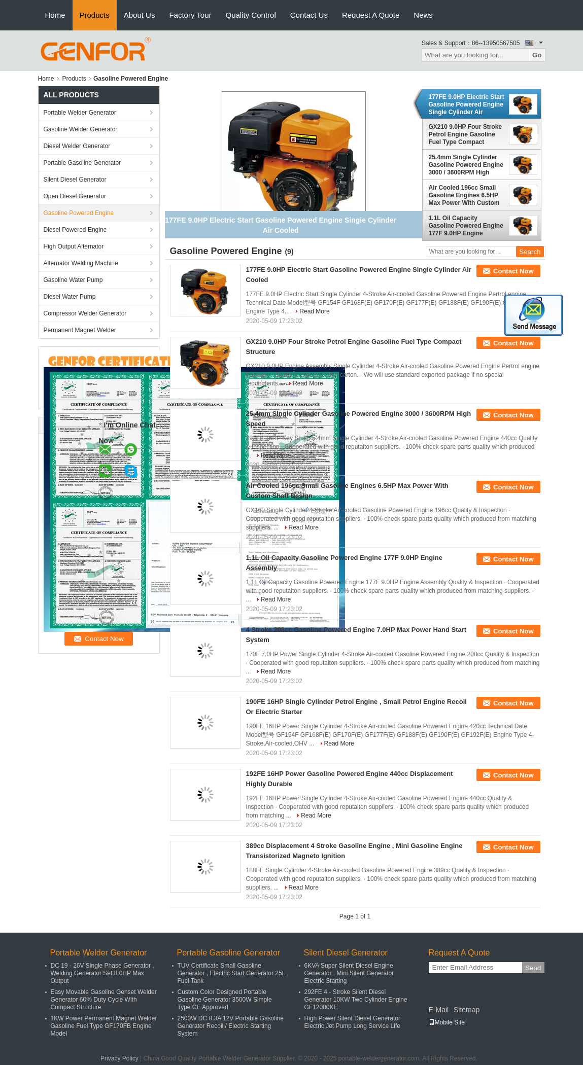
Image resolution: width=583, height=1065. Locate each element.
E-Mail (439, 1010)
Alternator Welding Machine (81, 263)
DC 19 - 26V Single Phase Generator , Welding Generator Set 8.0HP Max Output (102, 973)
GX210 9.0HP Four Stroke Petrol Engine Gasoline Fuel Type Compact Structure (465, 134)
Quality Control (251, 15)
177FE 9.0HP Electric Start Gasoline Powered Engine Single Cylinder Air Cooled (466, 104)
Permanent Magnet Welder (80, 330)
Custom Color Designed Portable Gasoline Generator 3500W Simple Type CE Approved (225, 999)
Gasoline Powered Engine (79, 213)
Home (55, 15)
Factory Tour (190, 15)
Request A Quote (370, 15)
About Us (139, 15)
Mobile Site (447, 1022)
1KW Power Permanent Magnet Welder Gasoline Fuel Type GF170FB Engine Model (104, 1026)
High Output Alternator (74, 246)
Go (537, 55)
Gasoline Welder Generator (81, 129)
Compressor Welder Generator (85, 313)
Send (533, 968)
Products (95, 15)
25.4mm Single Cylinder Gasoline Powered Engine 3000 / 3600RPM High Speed (466, 165)
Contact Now (513, 271)
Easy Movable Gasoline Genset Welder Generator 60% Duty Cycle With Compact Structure (104, 999)
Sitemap (466, 1010)
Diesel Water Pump (70, 296)
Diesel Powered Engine (75, 229)
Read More (314, 311)
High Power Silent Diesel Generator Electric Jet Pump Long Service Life (352, 1022)
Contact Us (309, 15)
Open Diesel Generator (75, 196)
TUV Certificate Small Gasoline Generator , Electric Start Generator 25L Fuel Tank (231, 973)
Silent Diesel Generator (75, 179)
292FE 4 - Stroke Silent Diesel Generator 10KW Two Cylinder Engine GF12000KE (355, 999)
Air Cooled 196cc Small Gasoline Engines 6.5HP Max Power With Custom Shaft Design (464, 195)
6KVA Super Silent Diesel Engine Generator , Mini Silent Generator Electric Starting (349, 973)
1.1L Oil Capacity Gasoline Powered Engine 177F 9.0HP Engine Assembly (466, 226)
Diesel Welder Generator (77, 146)
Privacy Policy (119, 1058)
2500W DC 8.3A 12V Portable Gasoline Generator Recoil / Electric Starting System (231, 1026)
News (423, 15)
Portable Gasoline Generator (82, 162)
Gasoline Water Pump (73, 279)
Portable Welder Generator (80, 112)
